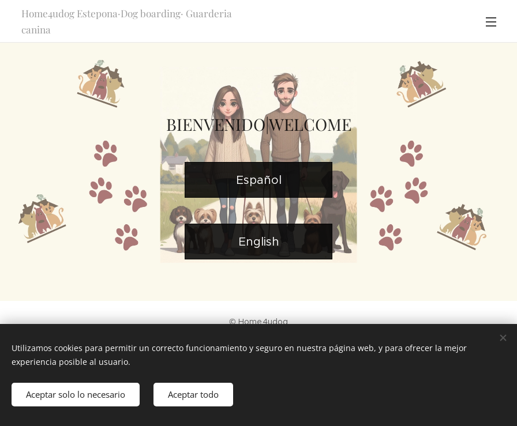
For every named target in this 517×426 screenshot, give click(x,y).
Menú (491, 21)
